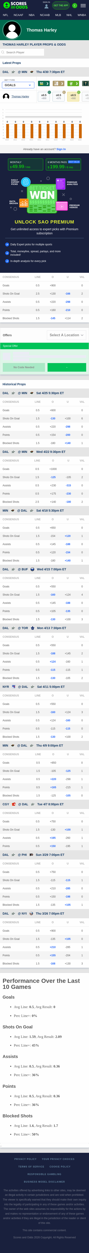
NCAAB (45, 15)
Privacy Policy (25, 1159)
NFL (5, 15)
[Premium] (75, 7)
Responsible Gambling (45, 1174)
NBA (32, 15)
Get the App (61, 5)
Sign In (61, 149)
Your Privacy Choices (58, 1159)
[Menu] (83, 5)
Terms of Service (31, 1167)
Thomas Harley (20, 96)
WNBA (82, 15)
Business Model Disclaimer (44, 1182)
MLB (58, 15)
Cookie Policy (60, 1167)
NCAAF (18, 15)
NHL (69, 15)
